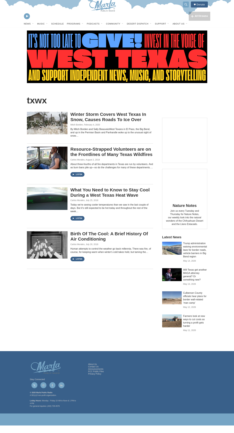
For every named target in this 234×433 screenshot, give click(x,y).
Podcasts (93, 31)
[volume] (35, 23)
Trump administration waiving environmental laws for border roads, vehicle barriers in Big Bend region (195, 257)
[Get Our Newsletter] (184, 147)
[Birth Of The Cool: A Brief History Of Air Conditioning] (47, 252)
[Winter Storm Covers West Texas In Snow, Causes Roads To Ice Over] (47, 130)
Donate (202, 7)
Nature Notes (185, 213)
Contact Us (93, 374)
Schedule (57, 31)
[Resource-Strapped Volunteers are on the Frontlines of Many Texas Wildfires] (47, 165)
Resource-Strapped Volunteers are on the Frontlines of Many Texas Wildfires (111, 159)
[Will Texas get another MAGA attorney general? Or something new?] (172, 282)
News (27, 31)
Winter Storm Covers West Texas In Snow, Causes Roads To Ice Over (108, 124)
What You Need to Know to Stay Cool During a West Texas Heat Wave (110, 200)
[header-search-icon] (187, 8)
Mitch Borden (76, 132)
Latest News (171, 245)
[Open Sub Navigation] (33, 31)
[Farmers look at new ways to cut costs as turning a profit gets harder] (172, 328)
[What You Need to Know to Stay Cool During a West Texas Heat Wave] (47, 206)
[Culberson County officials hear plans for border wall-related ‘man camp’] (172, 305)
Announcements (95, 376)
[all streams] (199, 23)
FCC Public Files (96, 379)
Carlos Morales (77, 167)
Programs (73, 31)
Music (41, 31)
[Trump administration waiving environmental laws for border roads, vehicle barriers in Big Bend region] (172, 255)
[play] (26, 23)
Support (160, 31)
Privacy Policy (94, 381)
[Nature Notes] (184, 191)
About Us (178, 31)
